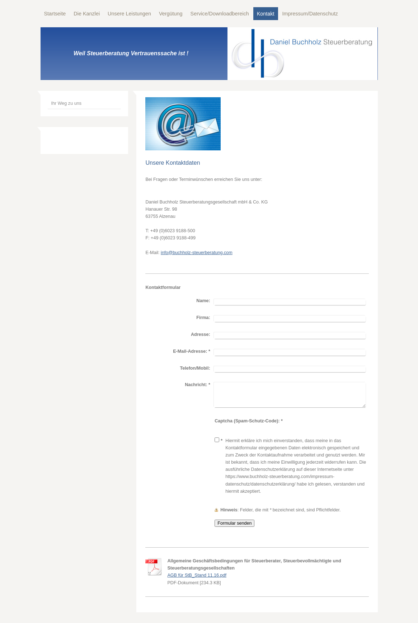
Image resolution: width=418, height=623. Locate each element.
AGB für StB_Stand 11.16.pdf (196, 575)
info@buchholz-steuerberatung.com (197, 252)
